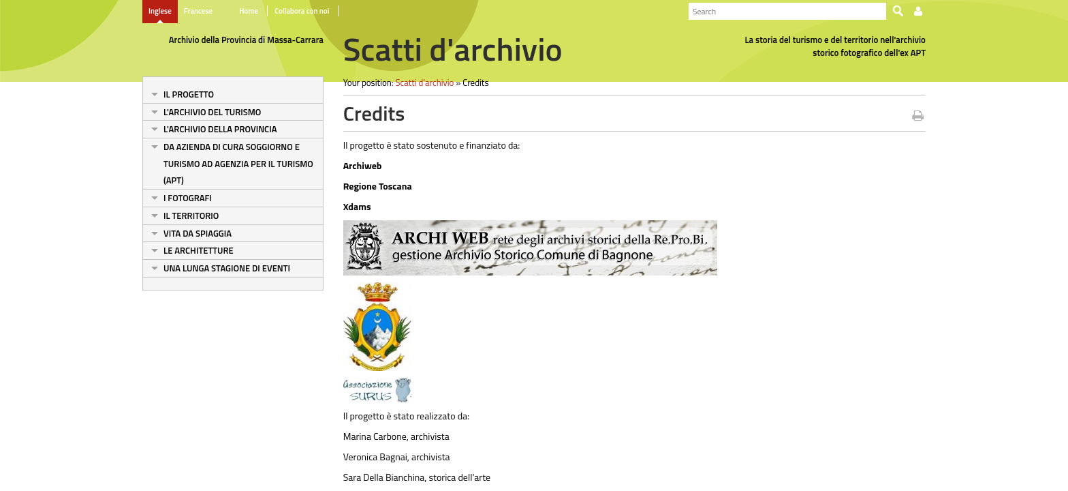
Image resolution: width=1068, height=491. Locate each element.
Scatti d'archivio (424, 82)
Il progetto (188, 94)
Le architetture (198, 250)
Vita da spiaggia (197, 233)
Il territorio (191, 215)
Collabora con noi (301, 10)
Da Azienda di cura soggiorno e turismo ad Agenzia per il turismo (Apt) (238, 163)
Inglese (160, 10)
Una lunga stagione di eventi (226, 268)
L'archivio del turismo (212, 112)
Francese (198, 10)
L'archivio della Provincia (220, 129)
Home (248, 10)
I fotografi (187, 198)
